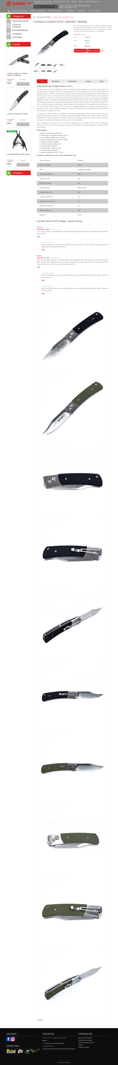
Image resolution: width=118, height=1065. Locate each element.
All (42, 81)
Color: (75, 40)
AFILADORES (70, 10)
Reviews (88, 81)
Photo (102, 81)
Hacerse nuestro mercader (92, 1)
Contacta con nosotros (40, 3)
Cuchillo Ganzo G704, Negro (17, 114)
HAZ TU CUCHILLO (94, 10)
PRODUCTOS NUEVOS (19, 10)
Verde (87, 43)
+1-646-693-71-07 (69, 5)
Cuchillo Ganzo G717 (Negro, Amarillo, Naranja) (17, 74)
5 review (83, 34)
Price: (75, 46)
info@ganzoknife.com (59, 1038)
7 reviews (9, 80)
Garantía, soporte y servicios (62, 1)
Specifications (72, 81)
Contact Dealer (80, 51)
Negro (87, 40)
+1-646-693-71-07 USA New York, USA (53, 1043)
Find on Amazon (94, 51)
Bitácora (80, 1)
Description (55, 81)
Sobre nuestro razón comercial (43, 1)
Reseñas (74, 1)
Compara (23, 79)
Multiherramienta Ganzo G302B (18, 154)
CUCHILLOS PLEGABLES (38, 10)
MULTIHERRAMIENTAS (55, 10)
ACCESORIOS (81, 10)
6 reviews (9, 121)
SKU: (75, 37)
